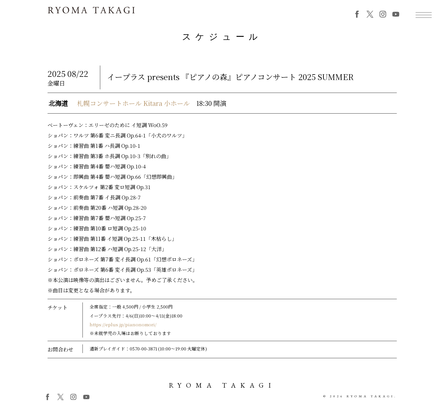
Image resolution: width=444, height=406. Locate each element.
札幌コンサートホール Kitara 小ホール (133, 105)
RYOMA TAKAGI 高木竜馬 (91, 13)
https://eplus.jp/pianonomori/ (123, 327)
